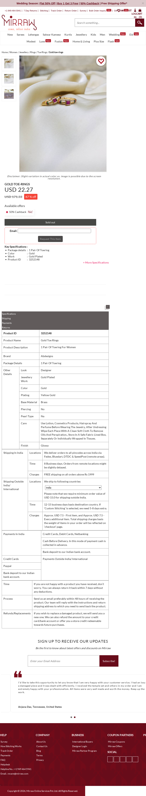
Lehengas (33, 34)
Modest (31, 41)
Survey (83, 11)
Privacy (40, 760)
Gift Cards (121, 11)
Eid (134, 34)
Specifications (9, 313)
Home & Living (81, 41)
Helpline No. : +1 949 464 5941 (16, 769)
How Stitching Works (11, 746)
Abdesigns (47, 356)
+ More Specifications (96, 262)
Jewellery (81, 34)
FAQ (3, 760)
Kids (93, 34)
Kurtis (68, 34)
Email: (13, 231)
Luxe (45, 41)
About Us (41, 741)
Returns (6, 327)
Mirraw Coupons (116, 741)
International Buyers (82, 741)
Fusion (62, 41)
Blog (38, 750)
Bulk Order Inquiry (97, 11)
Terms (39, 755)
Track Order (56, 11)
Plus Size (99, 41)
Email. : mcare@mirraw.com (14, 773)
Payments (7, 323)
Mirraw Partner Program (84, 750)
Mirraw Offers (115, 746)
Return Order (71, 11)
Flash (114, 41)
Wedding (117, 34)
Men (102, 34)
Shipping (6, 318)
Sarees (20, 34)
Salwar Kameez (52, 34)
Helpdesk (5, 764)
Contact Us (41, 746)
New (10, 34)
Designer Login (79, 746)
